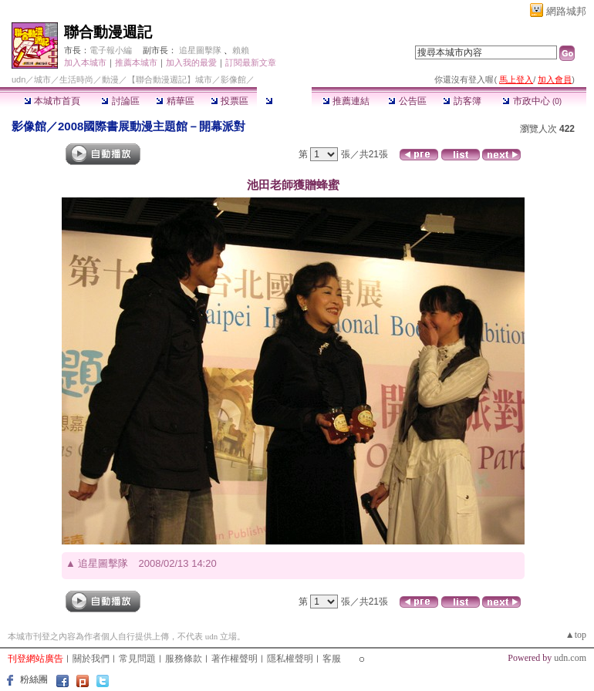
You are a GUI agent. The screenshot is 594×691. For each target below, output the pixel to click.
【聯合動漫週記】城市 (169, 79)
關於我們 (91, 658)
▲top (575, 634)
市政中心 (532, 101)
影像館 (284, 101)
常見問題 (137, 658)
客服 (331, 658)
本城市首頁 (52, 101)
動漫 (110, 79)
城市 (42, 79)
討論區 (120, 101)
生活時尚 (76, 79)
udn (18, 79)
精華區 (175, 101)
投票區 (229, 101)
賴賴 (240, 50)
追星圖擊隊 (200, 50)
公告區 (407, 101)
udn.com (570, 657)
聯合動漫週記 (108, 32)
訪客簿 (462, 101)
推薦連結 (346, 101)
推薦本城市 (136, 62)
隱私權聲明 (290, 658)
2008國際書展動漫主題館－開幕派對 (151, 126)
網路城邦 (566, 11)
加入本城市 (85, 62)
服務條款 (183, 658)
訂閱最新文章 (250, 62)
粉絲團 (34, 679)
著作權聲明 (234, 658)
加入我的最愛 (191, 62)
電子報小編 (110, 50)
